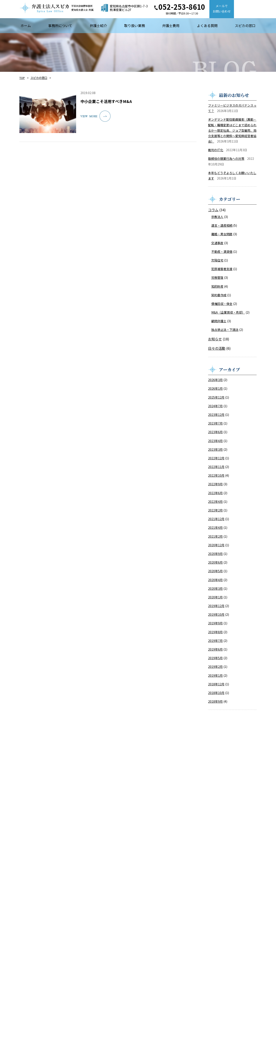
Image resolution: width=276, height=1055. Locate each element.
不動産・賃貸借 (221, 251)
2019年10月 (216, 614)
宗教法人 (217, 217)
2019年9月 (215, 623)
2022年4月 (215, 501)
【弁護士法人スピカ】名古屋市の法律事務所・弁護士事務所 (56, 7)
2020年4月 (215, 580)
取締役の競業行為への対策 (226, 158)
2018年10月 (216, 693)
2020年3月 (215, 588)
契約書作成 (218, 295)
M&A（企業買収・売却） (228, 312)
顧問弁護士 (218, 321)
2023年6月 (215, 432)
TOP (22, 78)
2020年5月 (215, 571)
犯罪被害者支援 (221, 269)
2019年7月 (215, 640)
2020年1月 (215, 597)
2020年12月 (216, 545)
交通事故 (217, 243)
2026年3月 (215, 380)
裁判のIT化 (215, 150)
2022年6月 (215, 493)
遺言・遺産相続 (221, 225)
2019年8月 (215, 632)
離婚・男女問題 (221, 234)
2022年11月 (216, 467)
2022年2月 (215, 510)
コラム (213, 209)
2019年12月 (216, 606)
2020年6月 (215, 562)
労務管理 (217, 277)
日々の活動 (216, 348)
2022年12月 (216, 458)
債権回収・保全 (221, 303)
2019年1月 (215, 675)
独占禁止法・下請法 (224, 329)
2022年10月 (216, 475)
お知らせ (215, 339)
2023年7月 (215, 423)
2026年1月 (215, 388)
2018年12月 (216, 684)
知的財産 (217, 286)
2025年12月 (216, 397)
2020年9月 (215, 554)
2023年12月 (216, 414)
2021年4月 (215, 527)
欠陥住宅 (217, 260)
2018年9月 (215, 701)
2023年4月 (215, 441)
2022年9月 (215, 484)
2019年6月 (215, 649)
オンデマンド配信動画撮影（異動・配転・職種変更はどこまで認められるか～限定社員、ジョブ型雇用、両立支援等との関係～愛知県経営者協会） (232, 130)
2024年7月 (215, 406)
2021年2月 (215, 536)
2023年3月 (215, 449)
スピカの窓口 (38, 78)
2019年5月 (215, 658)
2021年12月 (216, 519)
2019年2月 (215, 666)
